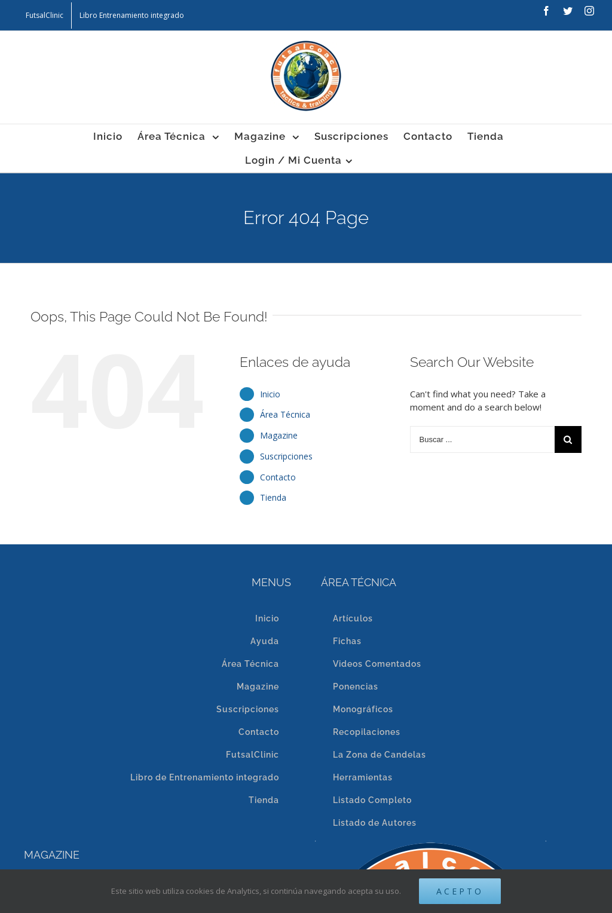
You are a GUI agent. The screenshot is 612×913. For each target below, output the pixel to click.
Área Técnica (285, 414)
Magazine (279, 435)
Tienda (273, 497)
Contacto (278, 477)
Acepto (460, 891)
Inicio (270, 394)
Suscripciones (286, 456)
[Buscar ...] (482, 439)
